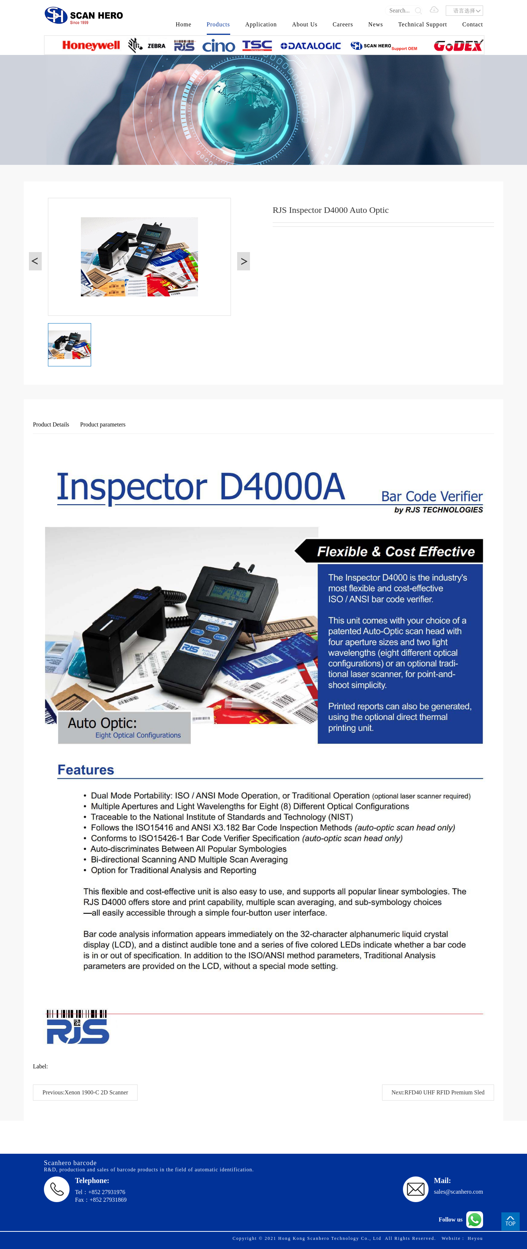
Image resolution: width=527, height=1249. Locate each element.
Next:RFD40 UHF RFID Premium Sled (438, 1092)
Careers (343, 24)
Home (183, 24)
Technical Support (422, 24)
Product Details (51, 424)
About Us (305, 24)
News (375, 24)
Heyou (475, 1238)
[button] (35, 261)
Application (261, 24)
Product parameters (103, 424)
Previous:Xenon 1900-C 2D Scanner (85, 1092)
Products (218, 24)
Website (451, 1238)
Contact (472, 24)
